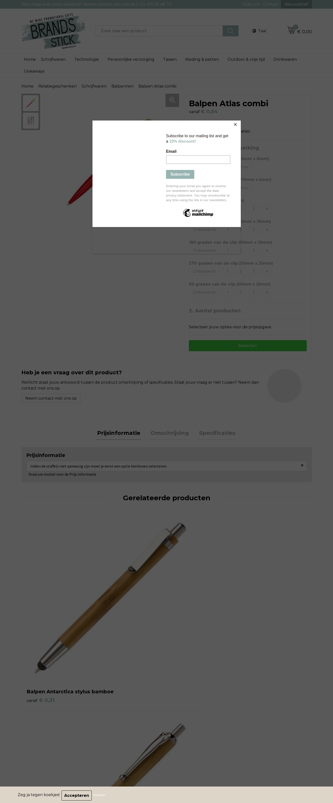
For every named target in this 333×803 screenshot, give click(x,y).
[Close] (239, 121)
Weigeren (100, 795)
